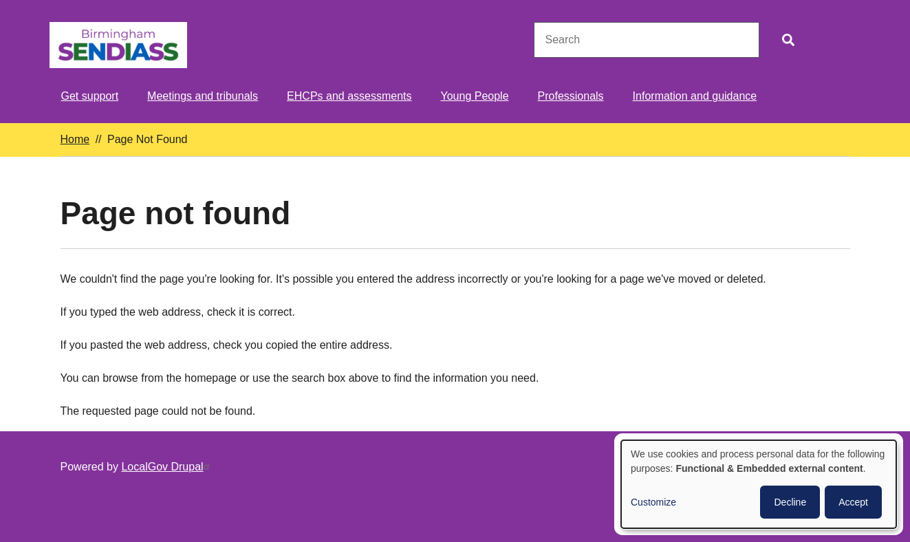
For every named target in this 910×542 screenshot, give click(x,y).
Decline (790, 502)
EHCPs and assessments (349, 96)
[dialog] (758, 484)
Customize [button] (653, 502)
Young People (475, 96)
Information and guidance (695, 96)
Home (75, 139)
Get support (90, 96)
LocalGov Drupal (167, 467)
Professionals (571, 96)
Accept (853, 502)
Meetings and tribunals (202, 96)
